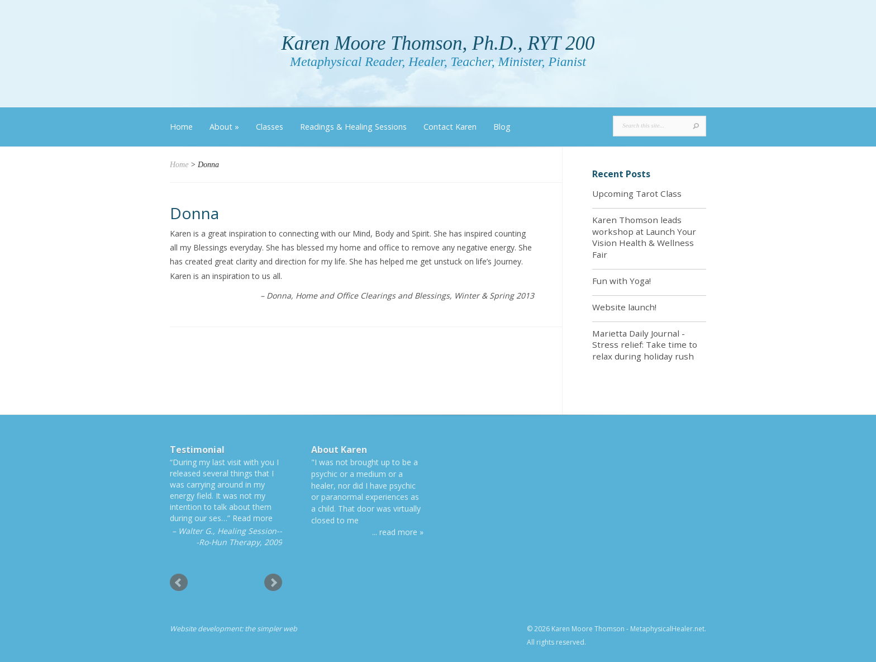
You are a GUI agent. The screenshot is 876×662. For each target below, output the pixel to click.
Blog (502, 126)
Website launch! (624, 307)
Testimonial (197, 449)
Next (273, 583)
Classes (269, 126)
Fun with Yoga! (621, 280)
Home (181, 126)
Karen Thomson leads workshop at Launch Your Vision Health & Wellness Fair (644, 237)
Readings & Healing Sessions (353, 126)
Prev (179, 583)
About (224, 126)
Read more (252, 518)
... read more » (397, 532)
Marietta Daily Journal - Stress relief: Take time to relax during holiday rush (644, 345)
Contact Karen (450, 126)
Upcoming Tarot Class (637, 193)
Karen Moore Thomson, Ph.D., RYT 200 (437, 43)
